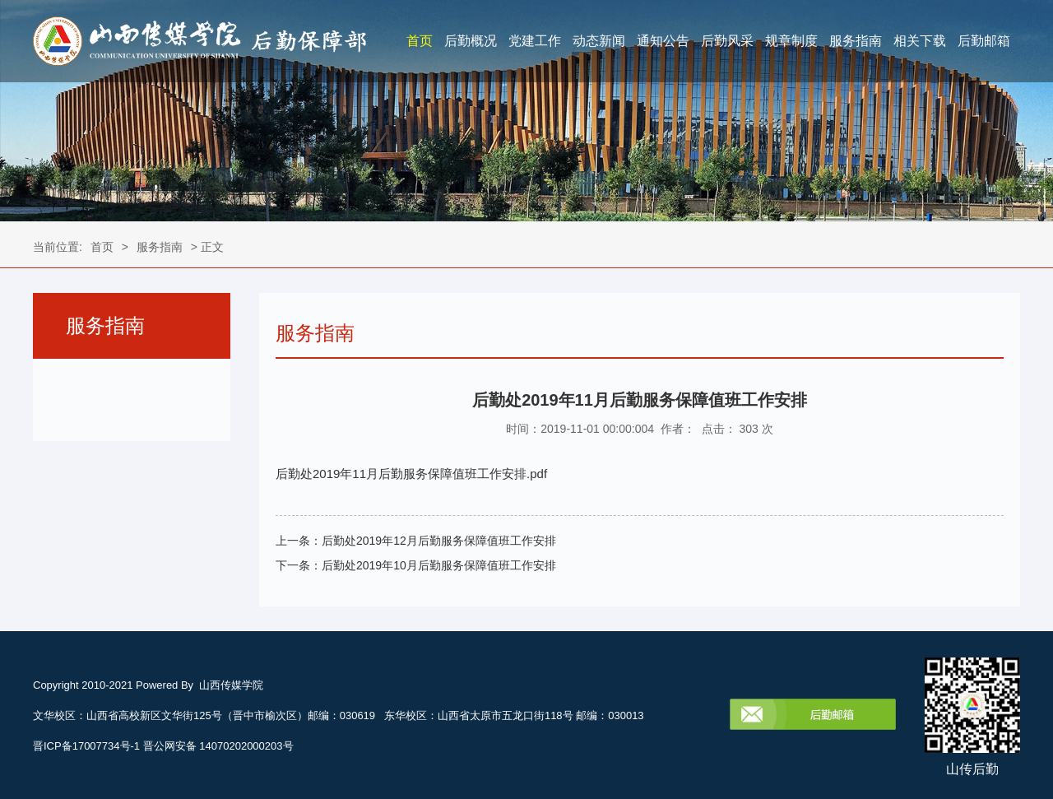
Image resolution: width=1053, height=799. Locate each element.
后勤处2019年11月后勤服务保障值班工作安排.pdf (411, 474)
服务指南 (855, 41)
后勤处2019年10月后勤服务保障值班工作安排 (439, 565)
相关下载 (919, 41)
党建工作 (534, 41)
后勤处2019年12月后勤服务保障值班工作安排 (439, 540)
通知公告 (663, 41)
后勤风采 (727, 41)
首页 (419, 41)
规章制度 (791, 41)
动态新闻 (599, 41)
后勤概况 (470, 41)
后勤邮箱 (984, 41)
